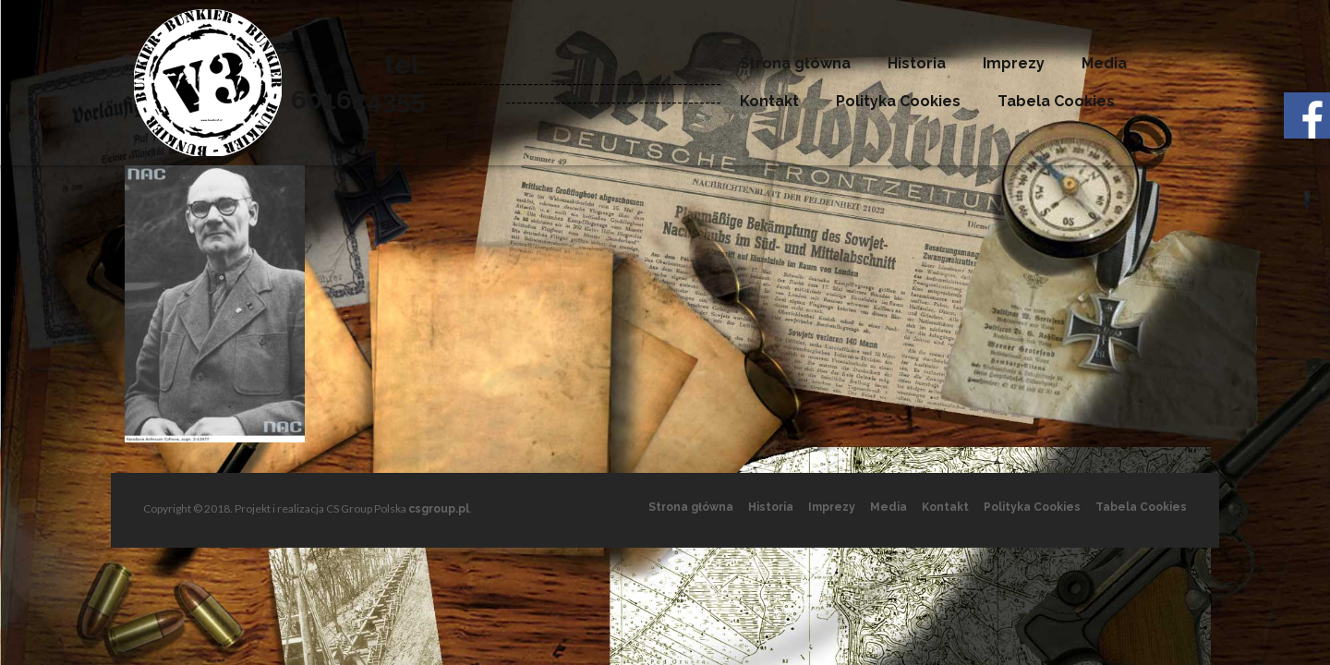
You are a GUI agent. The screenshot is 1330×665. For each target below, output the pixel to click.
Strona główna (795, 63)
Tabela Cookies (1056, 101)
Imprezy (1014, 63)
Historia (917, 63)
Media (1104, 63)
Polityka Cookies (898, 101)
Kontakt (769, 101)
